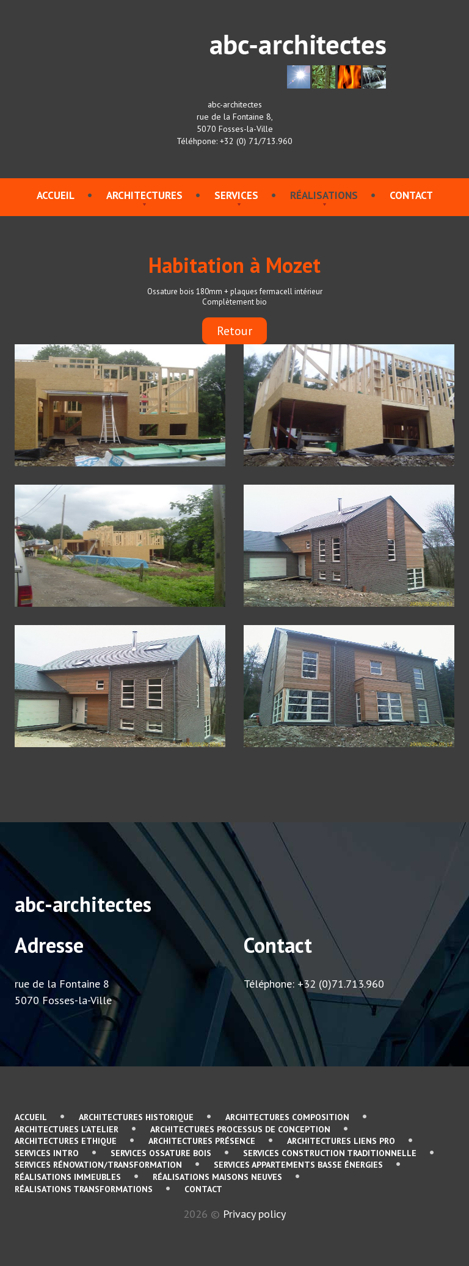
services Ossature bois (161, 1153)
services (236, 195)
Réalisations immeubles (68, 1176)
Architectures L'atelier (66, 1129)
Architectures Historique (136, 1117)
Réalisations (324, 195)
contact (411, 195)
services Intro (47, 1153)
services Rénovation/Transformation (98, 1164)
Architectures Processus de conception (240, 1129)
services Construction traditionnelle (329, 1153)
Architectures (144, 195)
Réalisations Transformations (84, 1189)
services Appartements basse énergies (298, 1164)
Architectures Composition (287, 1117)
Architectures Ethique (66, 1140)
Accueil (56, 195)
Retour (234, 331)
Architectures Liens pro (341, 1140)
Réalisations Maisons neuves (217, 1176)
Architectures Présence (201, 1140)
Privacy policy (254, 1214)
